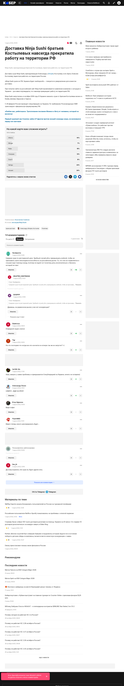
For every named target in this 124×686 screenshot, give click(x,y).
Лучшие (20, 239)
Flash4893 (16, 419)
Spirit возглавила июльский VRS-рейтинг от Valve (102, 86)
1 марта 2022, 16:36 (18, 450)
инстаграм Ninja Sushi (19, 222)
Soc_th (14, 464)
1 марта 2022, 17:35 (18, 371)
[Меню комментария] (81, 254)
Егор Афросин (17, 402)
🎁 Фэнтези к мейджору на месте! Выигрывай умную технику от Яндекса (32, 587)
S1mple (50, 74)
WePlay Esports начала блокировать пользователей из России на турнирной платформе (38, 504)
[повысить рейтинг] (71, 269)
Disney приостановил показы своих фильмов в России (25, 545)
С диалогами (75, 239)
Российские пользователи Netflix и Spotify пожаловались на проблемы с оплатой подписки (39, 513)
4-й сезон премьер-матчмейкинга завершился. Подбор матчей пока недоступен (98, 59)
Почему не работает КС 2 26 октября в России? (22, 640)
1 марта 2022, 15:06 (18, 404)
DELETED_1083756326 (21, 276)
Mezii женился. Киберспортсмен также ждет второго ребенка (102, 47)
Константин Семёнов (22, 220)
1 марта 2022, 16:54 (18, 342)
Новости (15, 37)
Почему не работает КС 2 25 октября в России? (22, 649)
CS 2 (11, 37)
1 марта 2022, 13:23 (19, 278)
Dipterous (16, 323)
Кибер (6, 37)
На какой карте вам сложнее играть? (27, 129)
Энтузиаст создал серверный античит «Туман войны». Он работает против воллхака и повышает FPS (100, 125)
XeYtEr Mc (16, 369)
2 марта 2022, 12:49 (18, 467)
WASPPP (16, 295)
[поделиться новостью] (81, 43)
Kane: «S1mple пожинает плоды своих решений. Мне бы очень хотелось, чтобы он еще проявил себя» (102, 138)
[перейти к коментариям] (68, 43)
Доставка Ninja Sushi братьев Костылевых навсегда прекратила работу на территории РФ (44, 37)
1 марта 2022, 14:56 (19, 297)
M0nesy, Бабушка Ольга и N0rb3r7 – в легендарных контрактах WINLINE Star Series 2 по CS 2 (39, 606)
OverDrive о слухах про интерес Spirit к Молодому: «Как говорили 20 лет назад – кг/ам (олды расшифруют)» (101, 72)
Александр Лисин (19, 386)
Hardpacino (16, 253)
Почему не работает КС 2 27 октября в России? (22, 632)
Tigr (13, 340)
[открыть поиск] (104, 2)
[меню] (19, 3)
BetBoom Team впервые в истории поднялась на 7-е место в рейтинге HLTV (101, 97)
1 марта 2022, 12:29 (18, 255)
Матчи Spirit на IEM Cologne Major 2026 (19, 578)
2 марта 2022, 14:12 (18, 388)
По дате (10, 239)
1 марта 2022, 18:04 (18, 326)
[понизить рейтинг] (80, 269)
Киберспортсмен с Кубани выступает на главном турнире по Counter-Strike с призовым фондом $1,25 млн (43, 596)
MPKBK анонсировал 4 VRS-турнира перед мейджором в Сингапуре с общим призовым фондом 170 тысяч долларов (102, 168)
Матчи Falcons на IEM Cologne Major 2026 (20, 570)
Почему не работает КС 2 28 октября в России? (22, 623)
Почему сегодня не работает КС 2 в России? (21, 615)
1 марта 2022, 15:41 (18, 421)
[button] (81, 254)
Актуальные (29, 239)
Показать (78, 285)
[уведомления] (108, 2)
